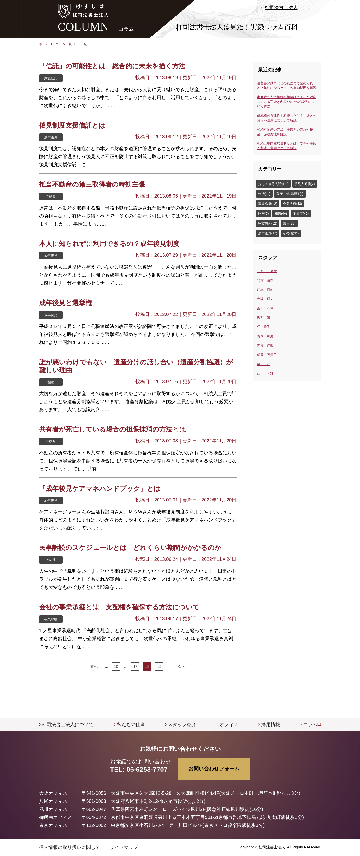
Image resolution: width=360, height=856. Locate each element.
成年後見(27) (267, 233)
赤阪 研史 (265, 299)
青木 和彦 (265, 336)
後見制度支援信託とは (72, 125)
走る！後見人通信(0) (273, 184)
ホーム (44, 44)
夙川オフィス (53, 809)
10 (116, 667)
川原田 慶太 (267, 271)
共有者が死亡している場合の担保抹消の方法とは (112, 429)
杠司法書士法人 (281, 7)
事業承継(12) (267, 204)
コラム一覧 (63, 44)
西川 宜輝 (265, 373)
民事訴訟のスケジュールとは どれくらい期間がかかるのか (130, 547)
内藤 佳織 (265, 345)
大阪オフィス (53, 793)
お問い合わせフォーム (214, 768)
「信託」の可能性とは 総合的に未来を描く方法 (112, 66)
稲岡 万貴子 (267, 355)
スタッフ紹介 (182, 724)
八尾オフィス (53, 801)
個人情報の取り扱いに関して (69, 847)
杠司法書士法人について (68, 724)
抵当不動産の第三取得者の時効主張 (92, 184)
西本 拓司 (265, 289)
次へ (181, 667)
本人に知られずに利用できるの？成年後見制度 (109, 243)
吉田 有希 (265, 308)
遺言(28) (289, 223)
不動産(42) (301, 213)
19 (159, 667)
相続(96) (281, 213)
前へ (94, 667)
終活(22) (264, 194)
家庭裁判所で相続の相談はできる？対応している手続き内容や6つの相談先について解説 (286, 101)
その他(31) (291, 233)
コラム (310, 724)
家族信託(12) (267, 223)
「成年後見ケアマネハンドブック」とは (99, 488)
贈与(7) (263, 213)
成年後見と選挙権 (65, 303)
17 (135, 667)
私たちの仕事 (131, 724)
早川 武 (263, 364)
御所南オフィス (55, 817)
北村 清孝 (265, 280)
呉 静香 (263, 327)
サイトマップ (124, 847)
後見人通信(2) (304, 184)
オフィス (228, 724)
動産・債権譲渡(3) (289, 194)
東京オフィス (53, 825)
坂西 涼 (263, 317)
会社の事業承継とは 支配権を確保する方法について (119, 607)
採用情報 (270, 724)
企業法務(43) (292, 204)
